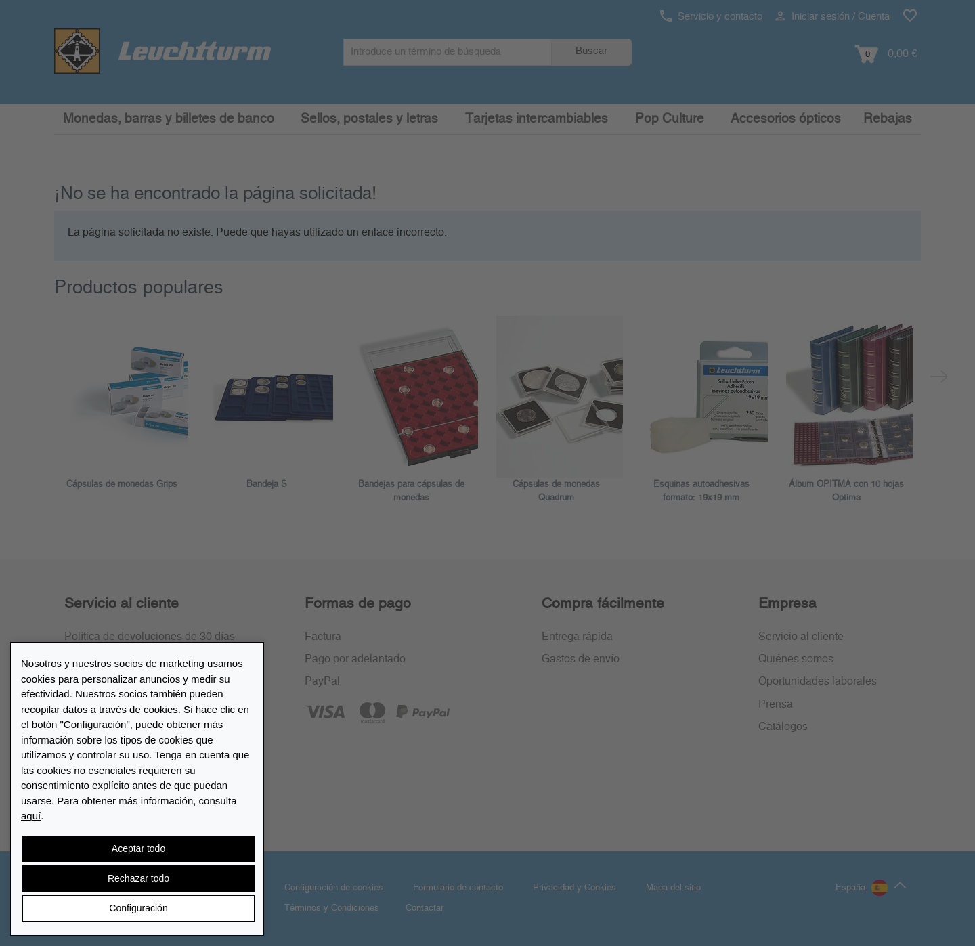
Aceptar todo (138, 848)
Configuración (138, 908)
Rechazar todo (138, 878)
